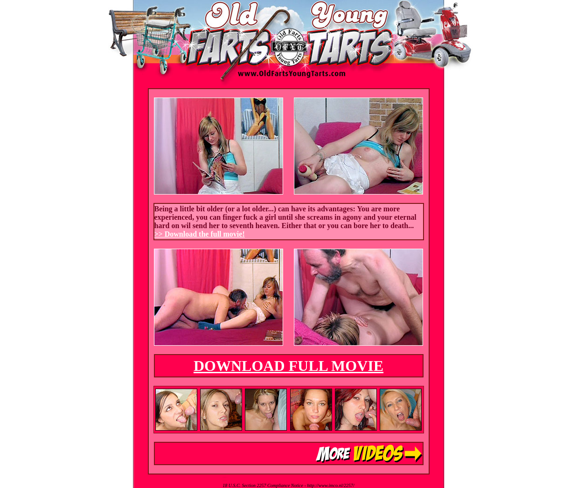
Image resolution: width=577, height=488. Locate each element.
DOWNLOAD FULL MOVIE (288, 365)
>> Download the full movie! (199, 234)
